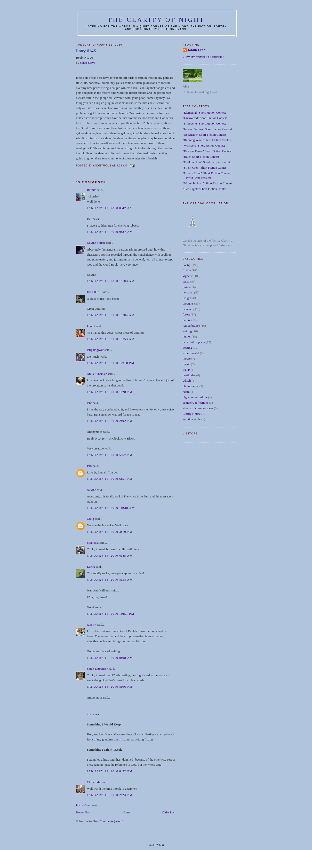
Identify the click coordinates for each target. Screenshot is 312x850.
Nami (186, 392)
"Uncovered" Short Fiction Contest (205, 118)
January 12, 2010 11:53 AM (111, 339)
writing (187, 331)
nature (187, 320)
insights (187, 298)
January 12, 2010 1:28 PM (110, 392)
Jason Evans (198, 50)
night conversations (195, 397)
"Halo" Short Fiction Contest (201, 156)
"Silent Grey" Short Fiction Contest (205, 167)
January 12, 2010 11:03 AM (111, 281)
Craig (90, 518)
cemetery (188, 309)
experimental (191, 353)
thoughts (188, 303)
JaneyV (91, 624)
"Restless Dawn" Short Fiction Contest (207, 151)
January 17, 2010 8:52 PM (110, 771)
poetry (187, 265)
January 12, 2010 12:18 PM (111, 363)
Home (126, 812)
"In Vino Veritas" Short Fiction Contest (207, 129)
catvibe (91, 490)
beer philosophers (194, 342)
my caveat (93, 714)
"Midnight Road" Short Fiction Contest (207, 183)
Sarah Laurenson (97, 668)
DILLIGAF (94, 292)
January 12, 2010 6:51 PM (110, 478)
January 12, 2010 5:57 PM (110, 455)
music (186, 364)
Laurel (91, 326)
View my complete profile (204, 57)
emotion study (192, 419)
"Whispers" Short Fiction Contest (204, 145)
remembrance (191, 325)
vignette (188, 276)
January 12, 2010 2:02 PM (110, 421)
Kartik (91, 566)
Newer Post (83, 812)
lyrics (186, 287)
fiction (187, 270)
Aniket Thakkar (97, 374)
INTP (186, 369)
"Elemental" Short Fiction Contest (204, 112)
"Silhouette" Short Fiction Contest (204, 123)
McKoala (93, 542)
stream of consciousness (198, 408)
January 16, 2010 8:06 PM (110, 686)
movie (187, 358)
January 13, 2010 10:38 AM (111, 508)
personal (188, 292)
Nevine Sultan (96, 242)
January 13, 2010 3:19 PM (110, 532)
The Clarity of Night (156, 19)
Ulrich (187, 380)
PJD (89, 466)
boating (187, 347)
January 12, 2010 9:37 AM (110, 232)
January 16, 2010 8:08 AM (110, 658)
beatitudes (189, 375)
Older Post (168, 812)
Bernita (91, 190)
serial (186, 281)
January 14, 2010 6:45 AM (110, 555)
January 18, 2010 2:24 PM (110, 795)
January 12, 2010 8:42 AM (110, 208)
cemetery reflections (195, 402)
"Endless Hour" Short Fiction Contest (206, 162)
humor (187, 336)
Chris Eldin (94, 782)
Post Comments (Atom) (108, 821)
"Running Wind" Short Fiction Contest (207, 140)
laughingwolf (95, 350)
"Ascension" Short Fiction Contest (204, 134)
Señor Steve (87, 62)
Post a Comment (86, 805)
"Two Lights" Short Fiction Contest (205, 189)
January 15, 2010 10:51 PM (111, 613)
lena (89, 403)
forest (186, 314)
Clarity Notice (192, 414)
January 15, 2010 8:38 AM (110, 579)
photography (191, 386)
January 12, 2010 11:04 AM (111, 315)
